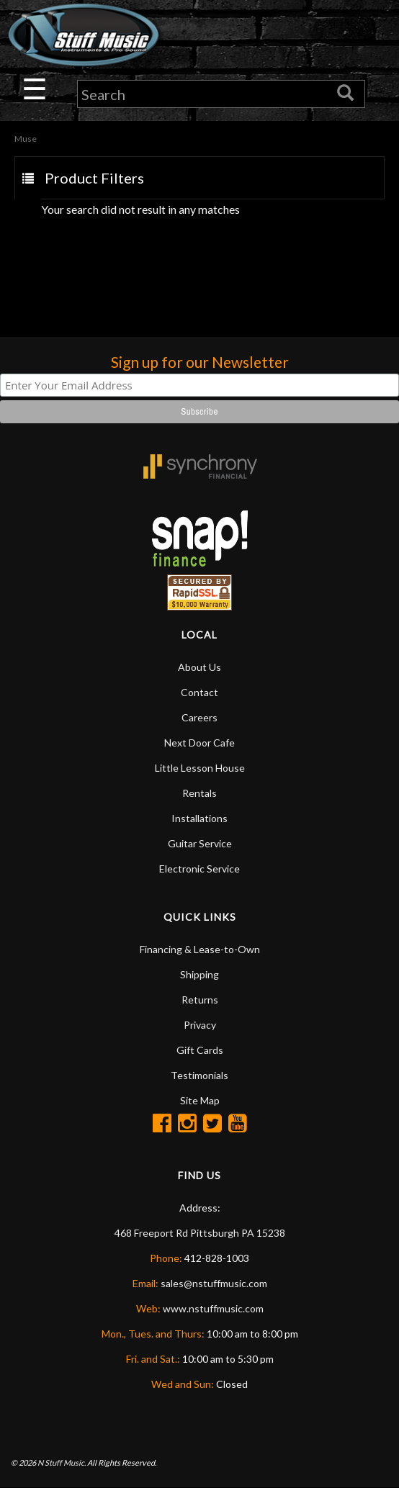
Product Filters (94, 178)
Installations (199, 818)
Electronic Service (199, 868)
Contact (199, 692)
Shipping (199, 974)
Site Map (200, 1100)
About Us (199, 667)
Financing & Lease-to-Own (200, 949)
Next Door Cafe (199, 742)
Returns (199, 999)
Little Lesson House (200, 768)
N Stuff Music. (61, 1462)
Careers (199, 717)
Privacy (200, 1025)
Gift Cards (199, 1050)
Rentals (199, 793)
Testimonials (199, 1075)
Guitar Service (200, 843)
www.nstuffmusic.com (213, 1308)
